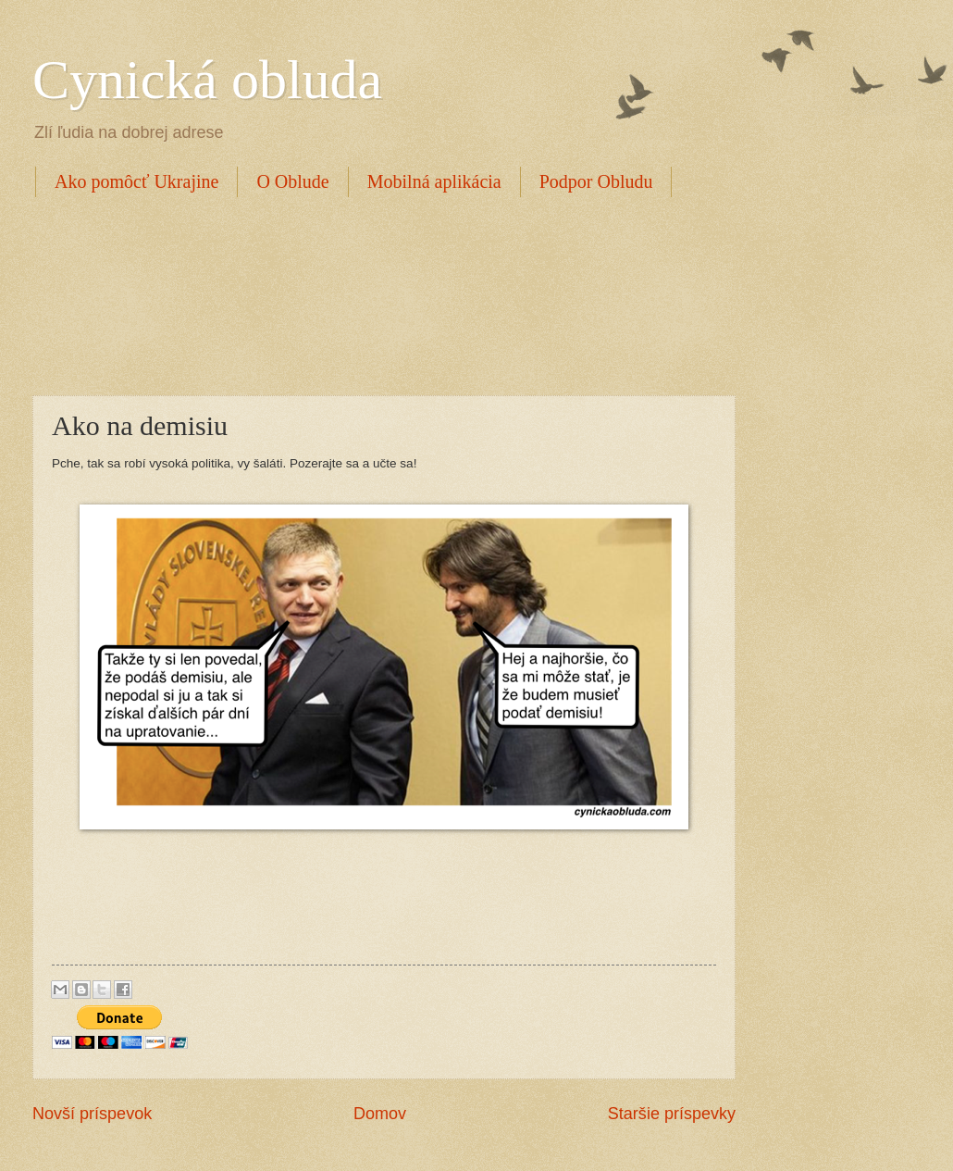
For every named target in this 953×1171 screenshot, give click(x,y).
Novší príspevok (92, 1113)
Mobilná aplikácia (434, 181)
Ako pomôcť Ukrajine (136, 181)
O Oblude (292, 181)
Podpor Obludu (596, 181)
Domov (379, 1113)
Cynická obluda (207, 79)
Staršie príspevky (672, 1113)
